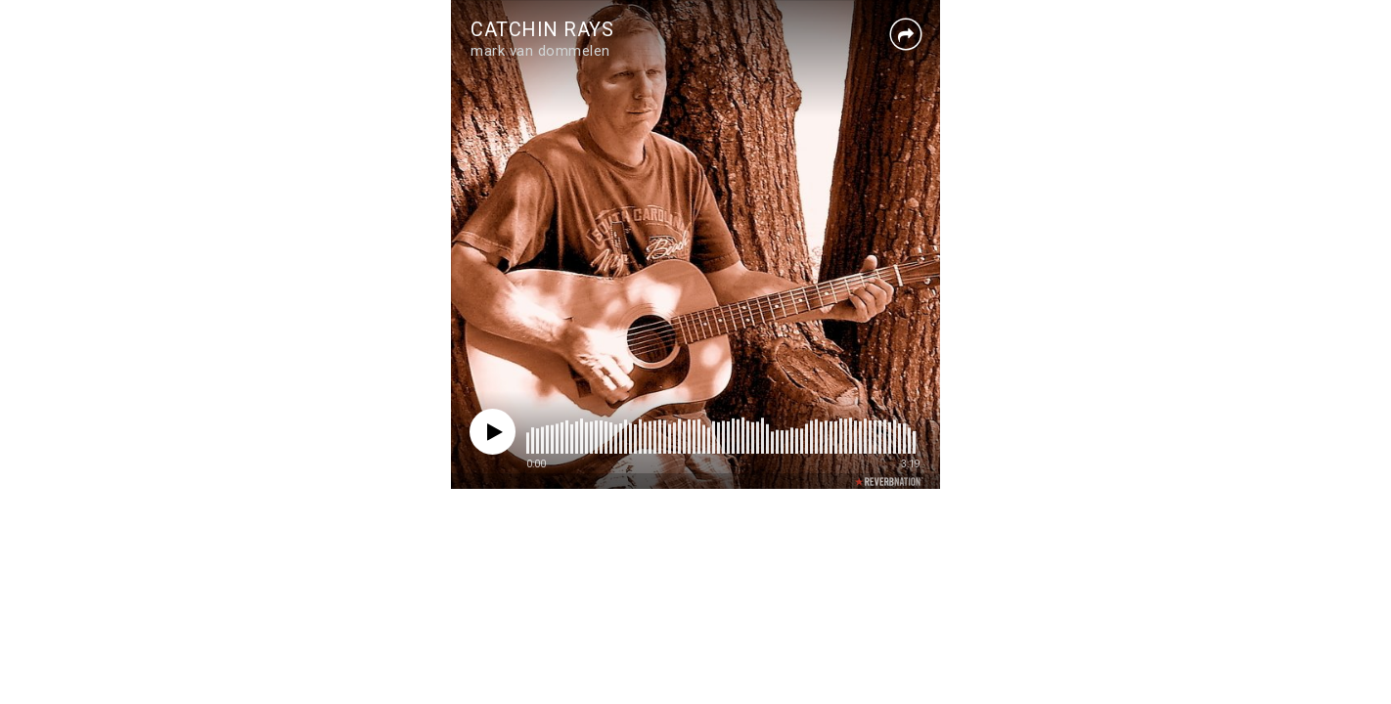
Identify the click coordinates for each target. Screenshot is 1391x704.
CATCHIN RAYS (542, 29)
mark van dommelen (540, 51)
